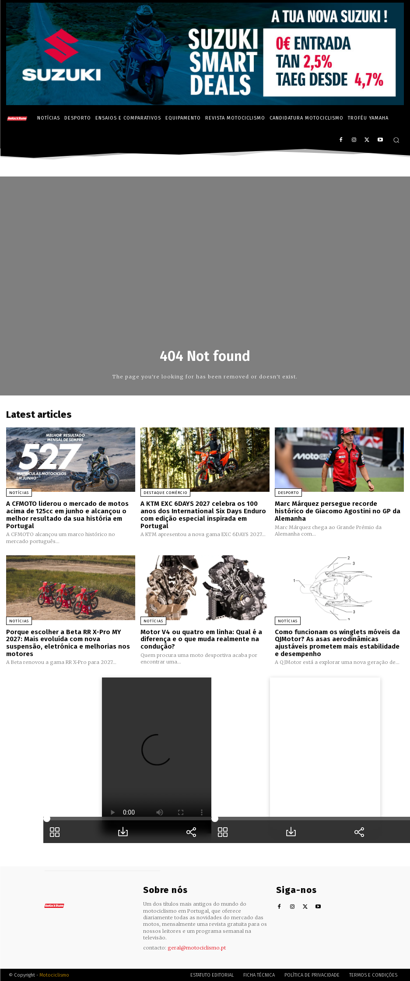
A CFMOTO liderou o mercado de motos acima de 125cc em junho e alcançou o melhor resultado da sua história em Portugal (67, 514)
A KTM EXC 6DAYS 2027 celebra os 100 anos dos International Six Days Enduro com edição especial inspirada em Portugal (203, 514)
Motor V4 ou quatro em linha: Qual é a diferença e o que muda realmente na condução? (201, 639)
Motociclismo (54, 974)
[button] (396, 139)
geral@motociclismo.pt (197, 947)
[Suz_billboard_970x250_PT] (205, 102)
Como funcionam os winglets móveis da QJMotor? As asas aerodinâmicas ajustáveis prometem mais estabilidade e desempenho (337, 642)
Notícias (19, 492)
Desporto (288, 492)
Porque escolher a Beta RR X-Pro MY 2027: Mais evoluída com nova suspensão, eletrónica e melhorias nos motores (68, 642)
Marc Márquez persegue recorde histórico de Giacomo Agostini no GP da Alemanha (337, 511)
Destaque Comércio (165, 492)
